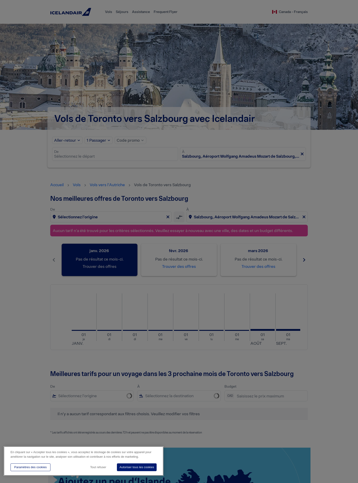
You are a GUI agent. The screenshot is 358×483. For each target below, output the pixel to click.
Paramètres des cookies (30, 467)
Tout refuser (98, 467)
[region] (83, 461)
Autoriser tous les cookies (136, 467)
